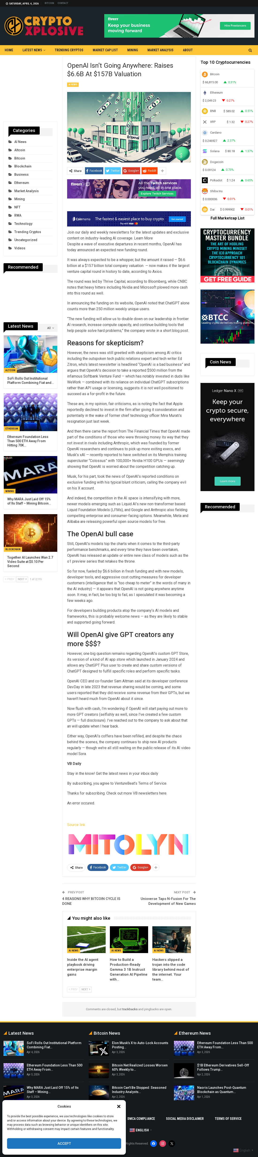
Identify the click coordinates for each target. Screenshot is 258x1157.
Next (85, 989)
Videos (19, 248)
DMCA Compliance (141, 1119)
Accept (64, 1143)
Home (9, 50)
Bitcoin (49, 3)
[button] (118, 1106)
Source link (76, 825)
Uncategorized (25, 240)
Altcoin (19, 150)
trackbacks (130, 1009)
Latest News (32, 50)
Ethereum (21, 183)
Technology (23, 224)
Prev (73, 989)
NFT (17, 207)
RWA (17, 215)
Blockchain (22, 166)
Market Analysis (160, 50)
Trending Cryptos (69, 50)
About (188, 50)
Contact (63, 3)
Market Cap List (105, 50)
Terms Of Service (228, 1119)
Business (21, 174)
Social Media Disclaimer (185, 1119)
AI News (73, 84)
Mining (132, 50)
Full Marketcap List (227, 218)
